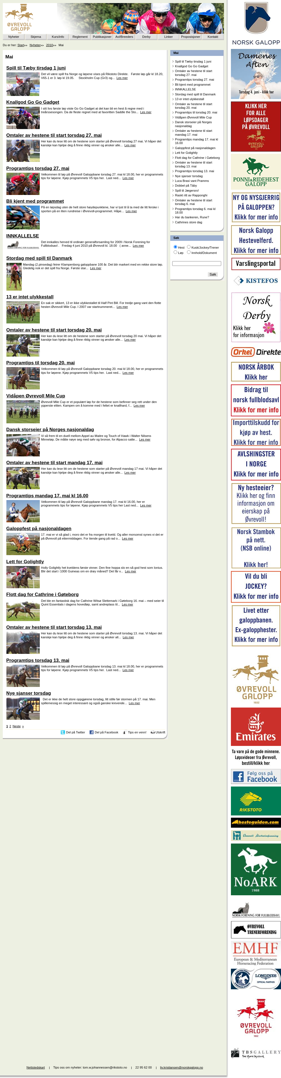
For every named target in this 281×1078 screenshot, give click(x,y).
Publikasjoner (102, 36)
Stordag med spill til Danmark (195, 94)
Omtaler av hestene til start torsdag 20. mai (193, 105)
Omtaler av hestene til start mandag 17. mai (193, 132)
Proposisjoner (190, 36)
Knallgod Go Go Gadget (191, 66)
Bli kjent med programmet (192, 84)
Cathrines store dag (188, 222)
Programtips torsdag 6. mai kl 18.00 (195, 210)
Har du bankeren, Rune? (192, 217)
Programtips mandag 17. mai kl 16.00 (196, 141)
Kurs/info (58, 36)
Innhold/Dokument (204, 252)
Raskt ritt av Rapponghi (191, 195)
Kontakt (213, 36)
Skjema (36, 36)
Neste (17, 726)
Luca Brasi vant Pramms (192, 180)
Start (21, 45)
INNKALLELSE (185, 89)
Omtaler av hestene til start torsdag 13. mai (193, 164)
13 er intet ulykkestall (189, 99)
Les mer (122, 78)
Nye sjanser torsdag (189, 176)
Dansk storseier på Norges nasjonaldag (193, 123)
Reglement (80, 36)
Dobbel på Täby (186, 185)
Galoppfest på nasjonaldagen (195, 148)
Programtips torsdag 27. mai (194, 79)
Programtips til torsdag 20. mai (196, 112)
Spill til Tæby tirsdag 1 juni (193, 61)
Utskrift (160, 732)
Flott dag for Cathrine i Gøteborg (197, 157)
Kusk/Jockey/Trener (205, 247)
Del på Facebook (106, 732)
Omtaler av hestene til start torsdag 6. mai (193, 202)
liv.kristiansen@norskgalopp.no (181, 1067)
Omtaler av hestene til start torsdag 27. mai (193, 72)
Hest (181, 247)
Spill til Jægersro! (187, 190)
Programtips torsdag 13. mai (194, 171)
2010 (49, 45)
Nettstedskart (35, 1067)
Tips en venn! (137, 732)
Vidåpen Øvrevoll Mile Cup (193, 117)
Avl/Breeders (124, 36)
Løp (180, 252)
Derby (146, 36)
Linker (168, 36)
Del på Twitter (75, 732)
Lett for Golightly (186, 152)
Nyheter (13, 36)
